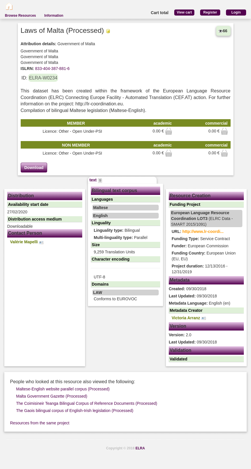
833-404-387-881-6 (52, 68)
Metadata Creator (186, 310)
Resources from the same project (39, 423)
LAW (97, 292)
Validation (180, 350)
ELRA (140, 448)
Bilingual (117, 230)
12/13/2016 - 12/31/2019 (200, 269)
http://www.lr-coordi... (202, 231)
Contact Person (25, 233)
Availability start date (28, 204)
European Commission (200, 246)
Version (178, 326)
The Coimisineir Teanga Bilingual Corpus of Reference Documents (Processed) (86, 403)
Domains (100, 284)
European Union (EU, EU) (204, 256)
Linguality (101, 223)
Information (53, 16)
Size (96, 244)
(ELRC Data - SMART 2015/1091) (202, 218)
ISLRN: (27, 68)
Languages (102, 199)
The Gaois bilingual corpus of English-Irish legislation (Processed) (74, 410)
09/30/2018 (187, 288)
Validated (178, 359)
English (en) (199, 303)
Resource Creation (190, 195)
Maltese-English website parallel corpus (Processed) (63, 389)
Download (34, 167)
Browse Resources (20, 16)
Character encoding (110, 259)
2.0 (180, 335)
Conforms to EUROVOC (115, 299)
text (95, 180)
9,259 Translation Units (114, 252)
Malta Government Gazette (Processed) (51, 396)
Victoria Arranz (189, 318)
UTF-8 (99, 277)
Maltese (100, 207)
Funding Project (185, 204)
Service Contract (201, 238)
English (100, 215)
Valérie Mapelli (26, 242)
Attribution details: (38, 43)
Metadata (179, 280)
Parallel (120, 237)
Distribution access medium (35, 219)
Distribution (21, 195)
